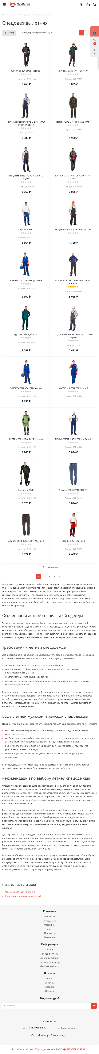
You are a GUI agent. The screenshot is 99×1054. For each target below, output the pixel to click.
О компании (49, 916)
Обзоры (49, 990)
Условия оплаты (49, 953)
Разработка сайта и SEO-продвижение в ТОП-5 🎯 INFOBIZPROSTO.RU (49, 1049)
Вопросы (49, 982)
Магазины (49, 924)
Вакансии (49, 937)
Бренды (49, 986)
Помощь (49, 949)
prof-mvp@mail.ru (67, 1028)
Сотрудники (49, 920)
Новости (49, 928)
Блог (49, 978)
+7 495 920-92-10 (37, 1027)
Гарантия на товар (49, 962)
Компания (49, 911)
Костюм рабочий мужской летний (22, 895)
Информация (49, 944)
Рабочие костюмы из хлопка (19, 891)
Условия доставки (49, 957)
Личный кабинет (49, 966)
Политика (49, 933)
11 (60, 576)
